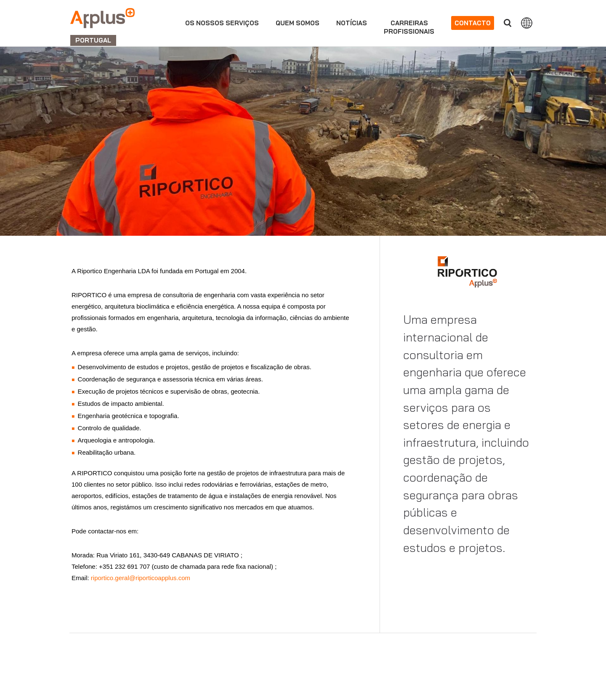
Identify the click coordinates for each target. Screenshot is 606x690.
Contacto (472, 23)
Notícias (351, 23)
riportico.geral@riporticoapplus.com (139, 577)
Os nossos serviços (222, 23)
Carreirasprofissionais (409, 27)
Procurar (507, 23)
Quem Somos (297, 23)
